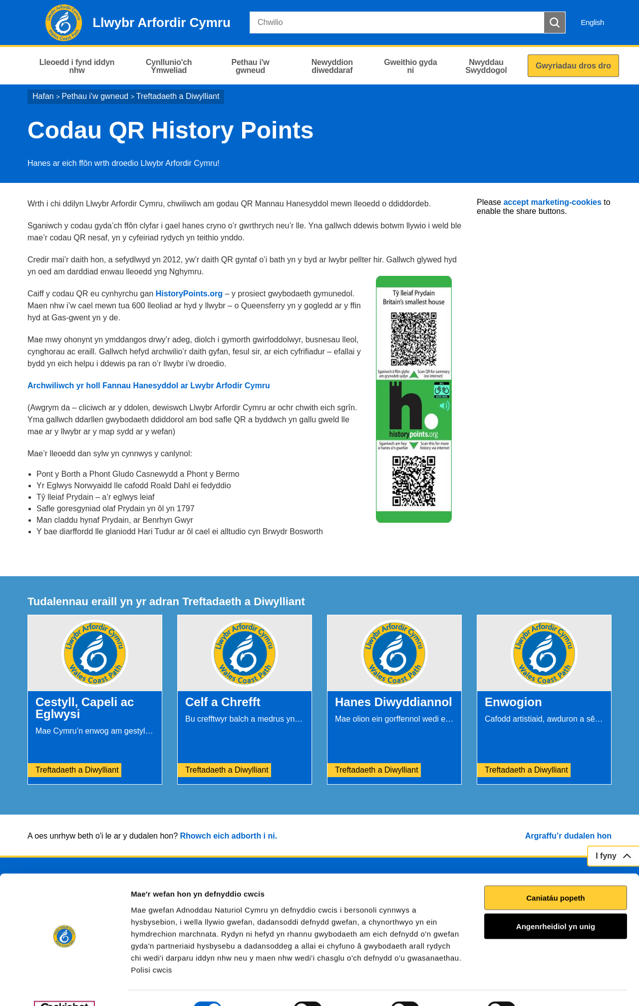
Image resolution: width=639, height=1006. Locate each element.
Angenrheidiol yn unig (555, 903)
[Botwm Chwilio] (555, 22)
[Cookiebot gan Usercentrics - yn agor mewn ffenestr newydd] (64, 986)
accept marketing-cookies (552, 202)
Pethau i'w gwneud (94, 96)
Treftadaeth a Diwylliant (178, 96)
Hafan (43, 96)
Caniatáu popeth (555, 874)
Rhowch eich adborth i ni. (228, 836)
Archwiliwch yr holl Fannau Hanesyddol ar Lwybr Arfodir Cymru (148, 385)
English (592, 22)
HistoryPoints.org (190, 293)
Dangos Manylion (568, 986)
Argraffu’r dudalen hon (568, 836)
